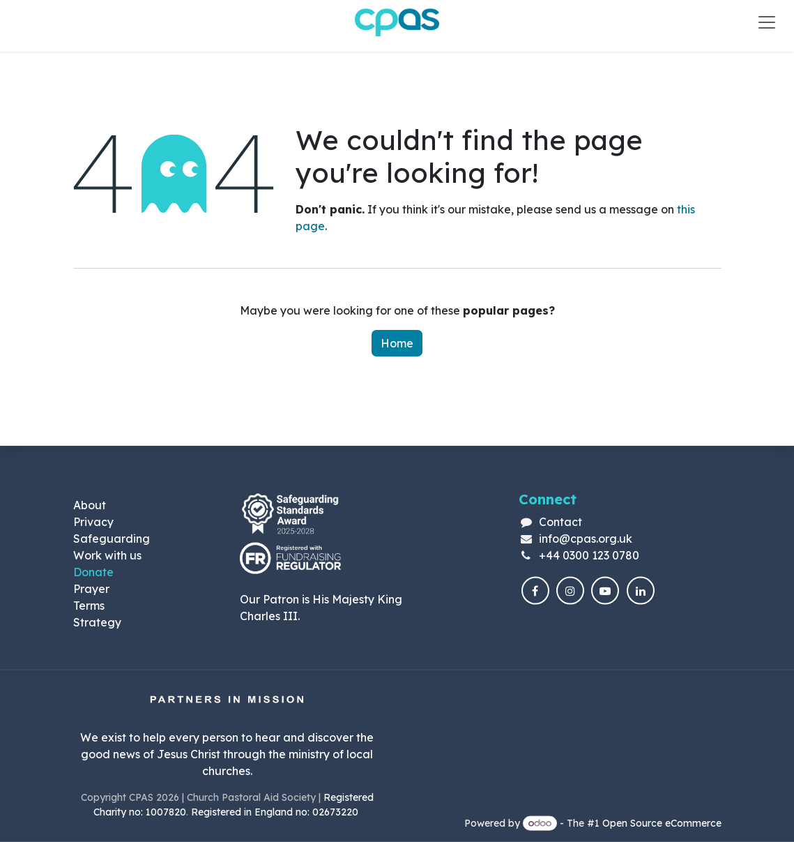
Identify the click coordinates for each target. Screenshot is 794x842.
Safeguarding (111, 538)
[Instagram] (570, 591)
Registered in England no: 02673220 (276, 812)
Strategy (97, 622)
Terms (89, 605)
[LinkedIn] (641, 591)
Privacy (93, 521)
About (89, 504)
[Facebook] (535, 591)
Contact (560, 521)
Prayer (91, 588)
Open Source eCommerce (662, 823)
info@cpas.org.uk (585, 538)
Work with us (107, 555)
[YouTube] (605, 591)
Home (397, 343)
